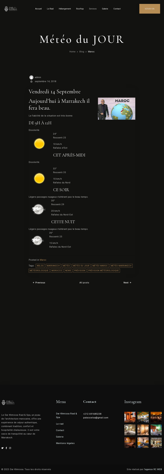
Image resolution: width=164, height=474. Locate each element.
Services (93, 9)
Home (72, 51)
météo (66, 266)
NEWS (68, 270)
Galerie (105, 9)
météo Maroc (100, 266)
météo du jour (81, 266)
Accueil (38, 9)
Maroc (91, 51)
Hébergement (65, 9)
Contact (117, 9)
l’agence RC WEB (153, 469)
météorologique (39, 270)
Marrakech (53, 266)
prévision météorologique (103, 270)
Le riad (59, 424)
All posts (84, 282)
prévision (79, 270)
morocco (57, 270)
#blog (40, 266)
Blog (81, 51)
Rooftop (80, 9)
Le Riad (50, 9)
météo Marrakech (121, 266)
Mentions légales (65, 443)
